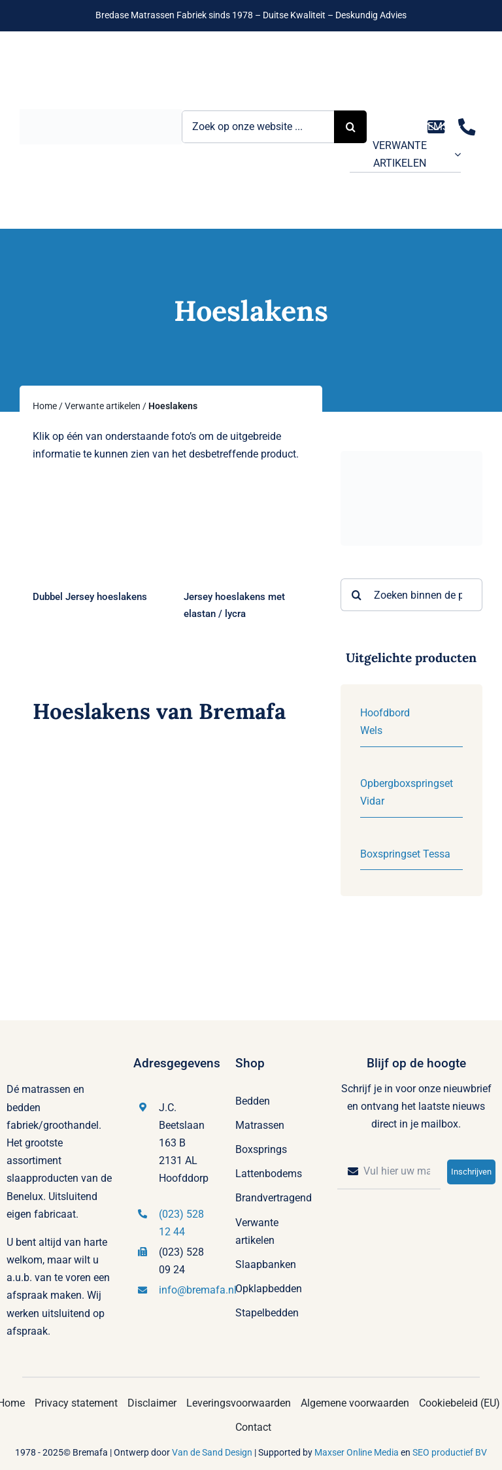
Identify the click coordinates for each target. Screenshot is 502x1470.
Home (45, 406)
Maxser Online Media (356, 1452)
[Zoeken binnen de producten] (411, 594)
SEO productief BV (449, 1452)
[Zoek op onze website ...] (258, 126)
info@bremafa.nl (198, 1290)
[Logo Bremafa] (101, 114)
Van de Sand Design (212, 1452)
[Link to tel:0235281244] (467, 127)
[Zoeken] (357, 594)
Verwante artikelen (103, 406)
